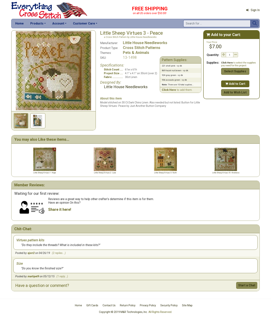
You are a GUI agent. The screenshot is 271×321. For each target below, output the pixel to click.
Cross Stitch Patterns (141, 47)
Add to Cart (235, 84)
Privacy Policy (148, 305)
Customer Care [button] (84, 23)
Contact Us (109, 305)
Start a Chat (246, 285)
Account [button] (58, 23)
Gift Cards (92, 305)
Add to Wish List (235, 92)
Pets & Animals (136, 52)
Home (19, 23)
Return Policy (128, 305)
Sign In (253, 10)
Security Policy (169, 305)
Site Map (187, 305)
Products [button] (36, 23)
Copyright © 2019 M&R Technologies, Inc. (123, 311)
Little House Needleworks (145, 43)
